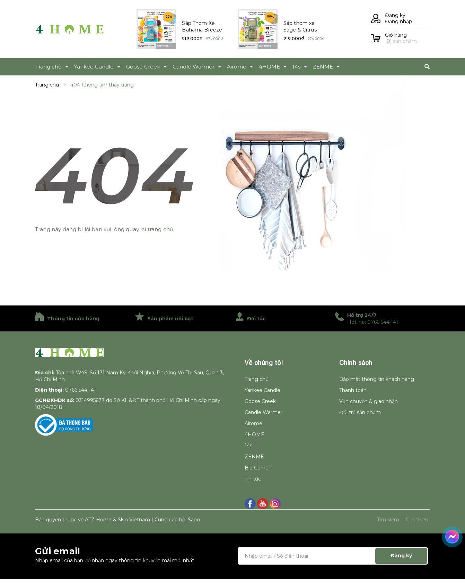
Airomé (253, 423)
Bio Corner (257, 468)
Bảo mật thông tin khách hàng (376, 379)
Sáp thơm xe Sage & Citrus (300, 26)
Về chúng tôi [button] (264, 362)
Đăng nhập (398, 21)
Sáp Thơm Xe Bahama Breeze (202, 26)
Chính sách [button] (355, 362)
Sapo (194, 520)
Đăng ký (395, 15)
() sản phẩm (407, 38)
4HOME (254, 434)
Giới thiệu (417, 520)
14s (248, 445)
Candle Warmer (263, 412)
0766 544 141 (80, 390)
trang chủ (160, 229)
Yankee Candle (262, 390)
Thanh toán (353, 390)
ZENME (254, 457)
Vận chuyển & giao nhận (368, 401)
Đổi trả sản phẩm (360, 412)
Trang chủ (257, 379)
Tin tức (253, 479)
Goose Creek (260, 401)
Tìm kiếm (388, 520)
